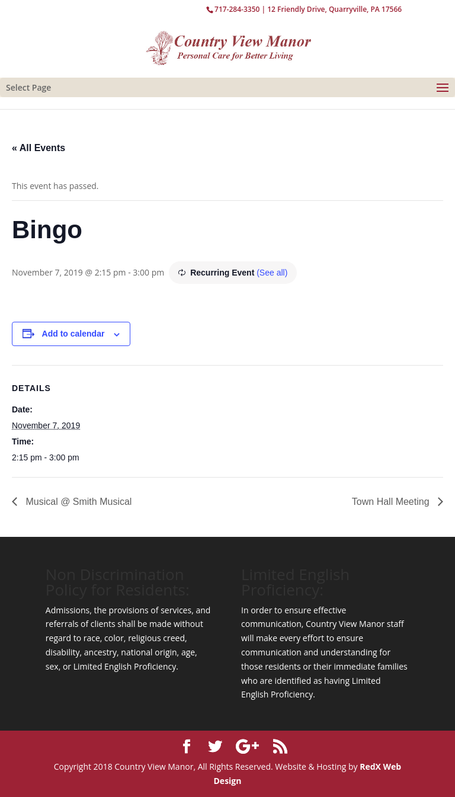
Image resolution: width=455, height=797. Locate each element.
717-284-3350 (236, 9)
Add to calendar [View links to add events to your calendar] (73, 333)
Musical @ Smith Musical (77, 502)
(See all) (272, 272)
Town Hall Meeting (392, 502)
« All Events (38, 148)
